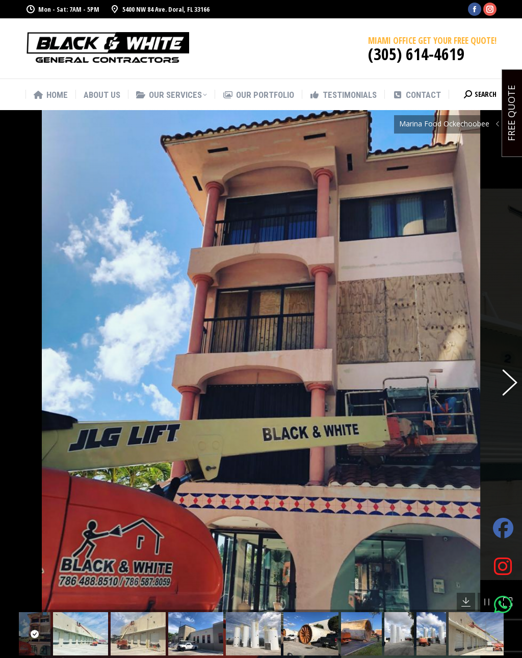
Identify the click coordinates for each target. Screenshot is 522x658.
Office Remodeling (316, 640)
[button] (504, 334)
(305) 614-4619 (416, 54)
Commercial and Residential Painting (317, 617)
